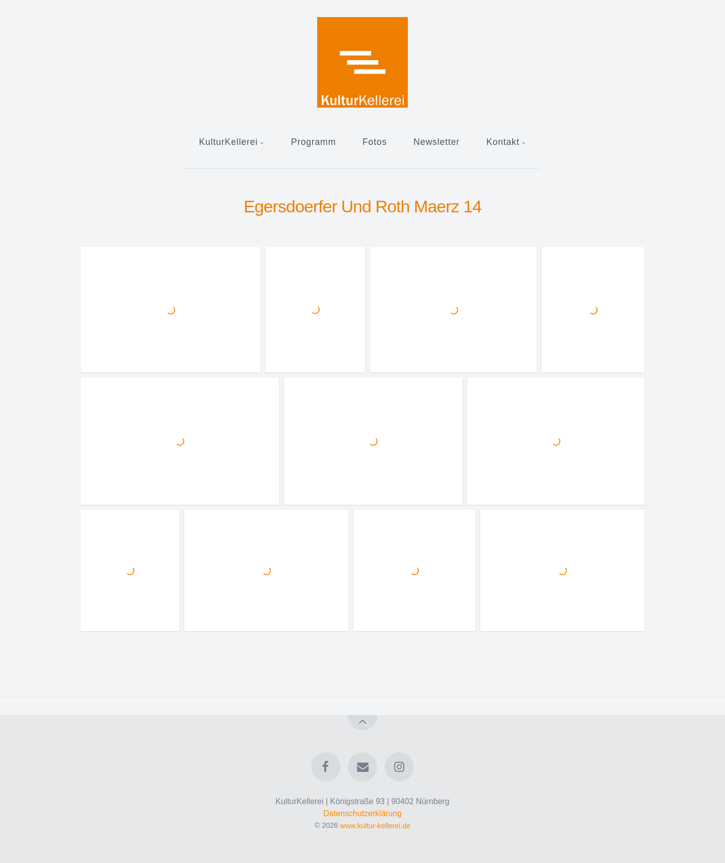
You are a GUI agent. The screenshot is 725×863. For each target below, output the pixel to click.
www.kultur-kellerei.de (375, 825)
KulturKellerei (228, 142)
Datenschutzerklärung (362, 813)
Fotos (374, 142)
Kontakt (503, 142)
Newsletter (436, 142)
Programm (313, 142)
